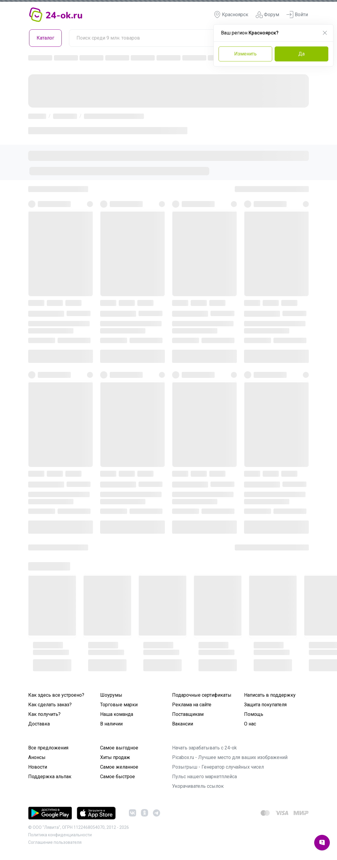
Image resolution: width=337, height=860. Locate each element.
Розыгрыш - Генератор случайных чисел (218, 767)
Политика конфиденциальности (60, 834)
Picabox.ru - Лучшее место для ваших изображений (230, 757)
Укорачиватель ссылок (198, 786)
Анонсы (37, 757)
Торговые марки (119, 704)
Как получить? (44, 714)
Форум (267, 14)
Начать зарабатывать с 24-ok (204, 748)
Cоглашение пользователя (55, 842)
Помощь (253, 714)
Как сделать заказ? (50, 704)
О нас (250, 724)
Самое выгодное (119, 748)
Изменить (245, 54)
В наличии (111, 724)
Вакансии (182, 724)
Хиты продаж (115, 757)
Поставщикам (188, 714)
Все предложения (48, 748)
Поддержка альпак (49, 776)
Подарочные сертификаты (201, 695)
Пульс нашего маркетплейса (204, 776)
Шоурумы (111, 695)
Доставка (39, 724)
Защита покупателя (265, 704)
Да (301, 54)
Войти (297, 14)
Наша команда (116, 714)
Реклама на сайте (191, 704)
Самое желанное (119, 767)
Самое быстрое (117, 776)
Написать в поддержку (270, 695)
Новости (37, 767)
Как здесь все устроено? (56, 695)
